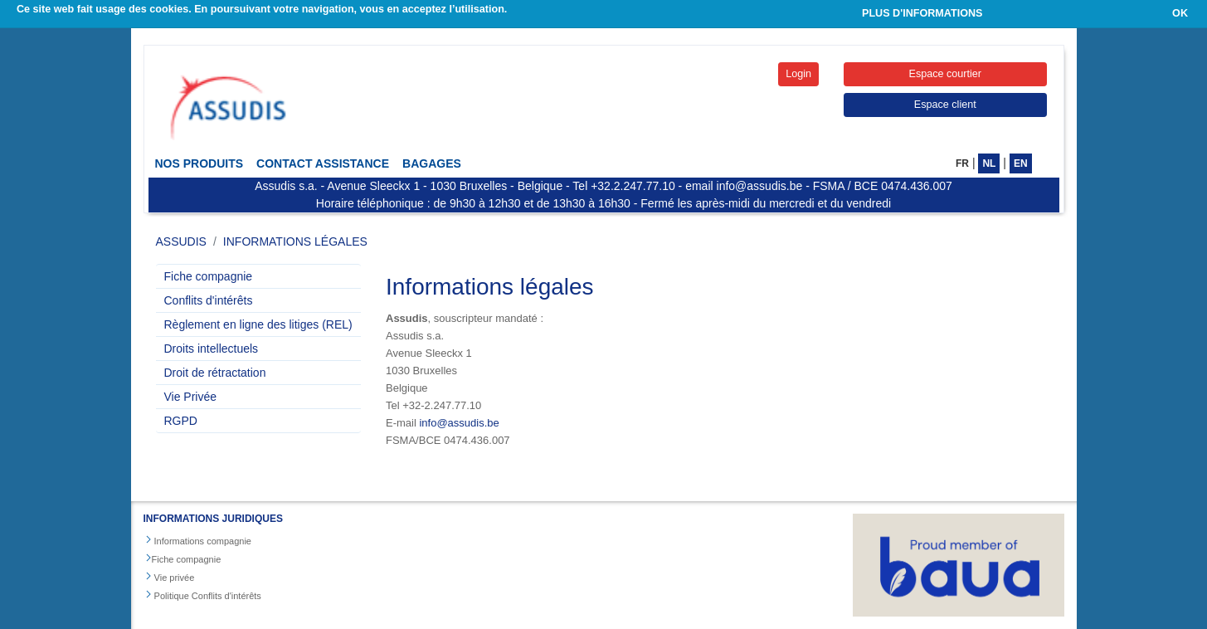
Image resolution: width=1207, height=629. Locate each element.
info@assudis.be (459, 423)
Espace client (945, 104)
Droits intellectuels (211, 348)
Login (798, 74)
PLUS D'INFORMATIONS (922, 13)
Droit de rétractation (215, 372)
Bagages (431, 163)
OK (1180, 13)
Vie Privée (190, 396)
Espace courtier (945, 74)
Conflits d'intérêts (208, 300)
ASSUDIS (181, 241)
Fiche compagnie (208, 276)
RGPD (180, 420)
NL (988, 163)
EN (1021, 163)
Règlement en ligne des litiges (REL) (258, 324)
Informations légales (295, 241)
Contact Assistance (322, 163)
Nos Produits (199, 163)
